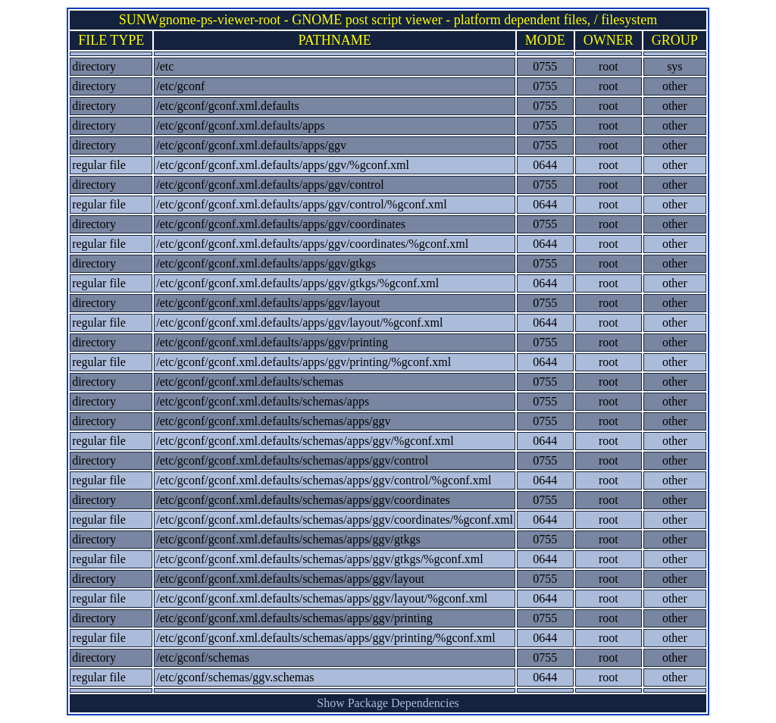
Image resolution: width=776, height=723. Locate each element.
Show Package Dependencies (388, 702)
